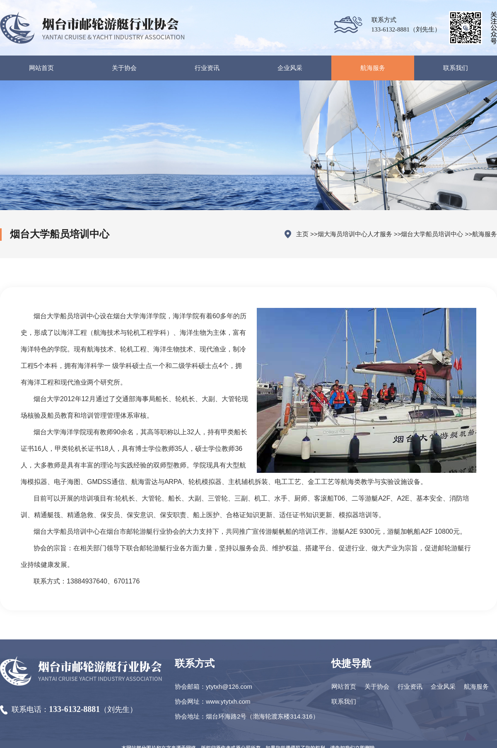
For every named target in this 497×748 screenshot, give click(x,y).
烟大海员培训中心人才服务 (355, 233)
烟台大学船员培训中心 (432, 233)
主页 (302, 233)
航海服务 (484, 233)
